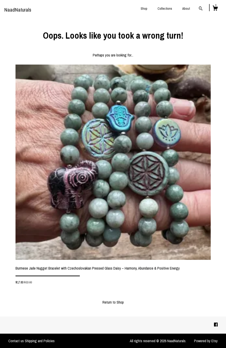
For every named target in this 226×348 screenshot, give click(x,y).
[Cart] (215, 8)
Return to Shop (113, 302)
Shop (144, 8)
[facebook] (216, 324)
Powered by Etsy (206, 340)
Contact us (16, 340)
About (186, 8)
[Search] (200, 9)
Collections (165, 8)
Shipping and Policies (40, 340)
